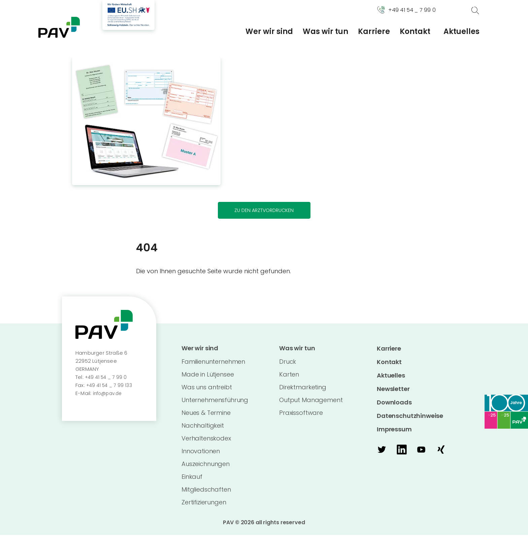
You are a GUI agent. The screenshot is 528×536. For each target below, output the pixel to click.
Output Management (310, 401)
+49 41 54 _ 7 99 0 (107, 377)
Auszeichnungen (206, 465)
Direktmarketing (302, 388)
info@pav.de (109, 393)
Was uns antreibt (207, 388)
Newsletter (393, 389)
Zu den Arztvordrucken (264, 210)
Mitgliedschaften (206, 490)
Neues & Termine (206, 413)
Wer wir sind (269, 31)
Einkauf (192, 477)
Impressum (394, 430)
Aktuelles (461, 31)
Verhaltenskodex (206, 439)
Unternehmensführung (215, 401)
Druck (287, 362)
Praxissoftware (301, 413)
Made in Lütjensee (208, 375)
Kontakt (415, 31)
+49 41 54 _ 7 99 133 (110, 385)
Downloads (394, 403)
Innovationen (201, 452)
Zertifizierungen (204, 503)
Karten (289, 375)
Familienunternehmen (213, 362)
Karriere (374, 31)
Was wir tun (325, 31)
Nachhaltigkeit (203, 426)
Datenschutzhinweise (410, 416)
